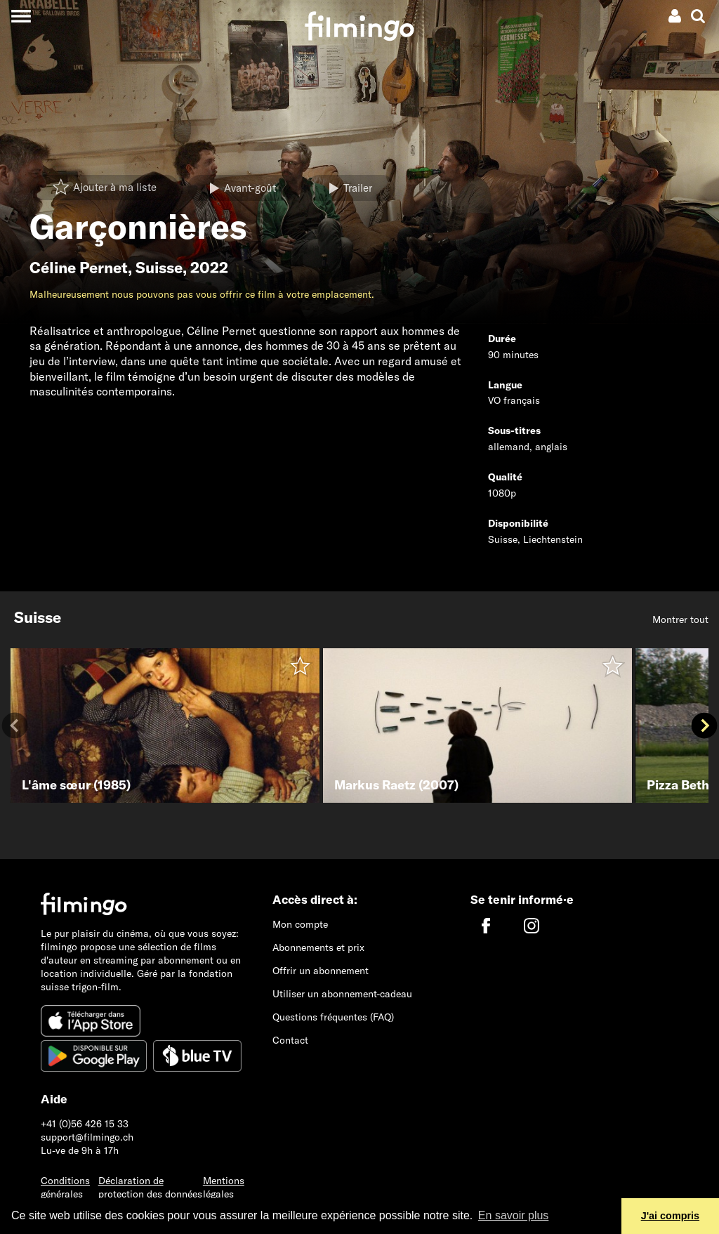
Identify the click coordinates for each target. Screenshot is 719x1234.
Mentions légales (223, 1187)
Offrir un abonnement (320, 970)
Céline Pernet (78, 267)
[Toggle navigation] (20, 16)
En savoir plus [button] (513, 1215)
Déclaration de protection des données (150, 1187)
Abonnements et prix (318, 947)
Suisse (159, 267)
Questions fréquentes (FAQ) (333, 1017)
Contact (290, 1040)
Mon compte (300, 924)
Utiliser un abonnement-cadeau (342, 993)
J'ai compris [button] (670, 1215)
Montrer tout (680, 619)
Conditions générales (65, 1187)
